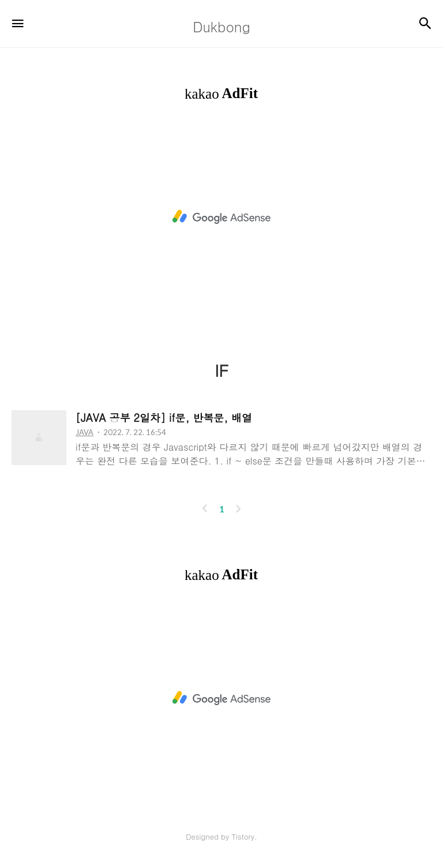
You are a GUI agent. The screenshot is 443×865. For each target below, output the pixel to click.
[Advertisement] (221, 217)
